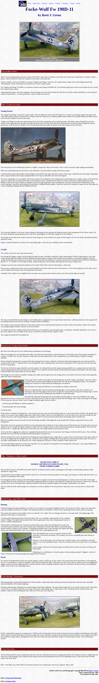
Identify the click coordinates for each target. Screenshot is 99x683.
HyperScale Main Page (13, 678)
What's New (36, 3)
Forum (72, 3)
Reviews (58, 3)
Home (29, 3)
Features (44, 3)
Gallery (51, 3)
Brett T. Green (93, 670)
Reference (65, 3)
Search (78, 3)
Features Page (10, 681)
